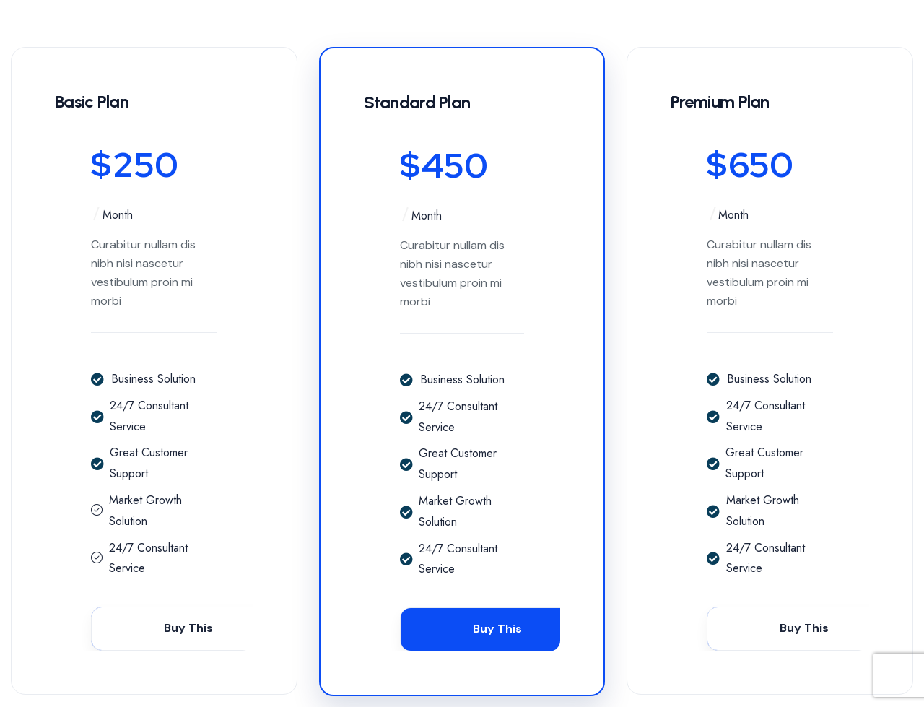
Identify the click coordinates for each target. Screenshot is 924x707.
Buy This (188, 628)
